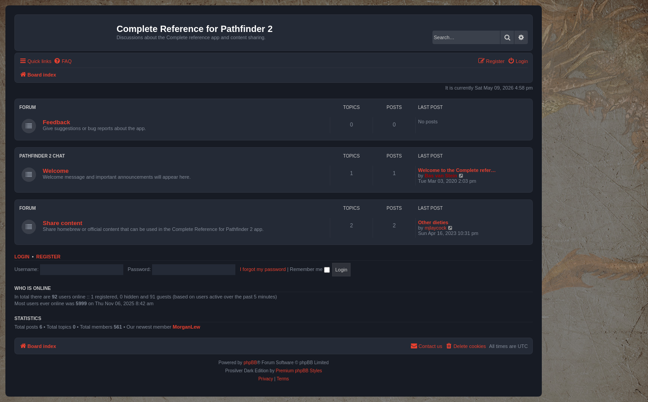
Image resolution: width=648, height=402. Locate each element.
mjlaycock (435, 227)
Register (48, 256)
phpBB (250, 362)
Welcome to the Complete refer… (457, 170)
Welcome (56, 170)
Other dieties (433, 222)
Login (21, 256)
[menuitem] (63, 61)
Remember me (310, 269)
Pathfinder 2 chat (42, 156)
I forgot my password (263, 269)
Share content (62, 223)
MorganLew (186, 327)
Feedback (56, 122)
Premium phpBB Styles (299, 370)
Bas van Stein (441, 175)
